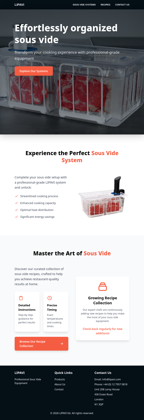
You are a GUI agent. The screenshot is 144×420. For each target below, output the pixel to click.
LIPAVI (19, 4)
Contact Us (122, 4)
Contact (59, 389)
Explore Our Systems (34, 71)
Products (60, 379)
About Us (60, 384)
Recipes (105, 4)
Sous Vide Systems (84, 4)
